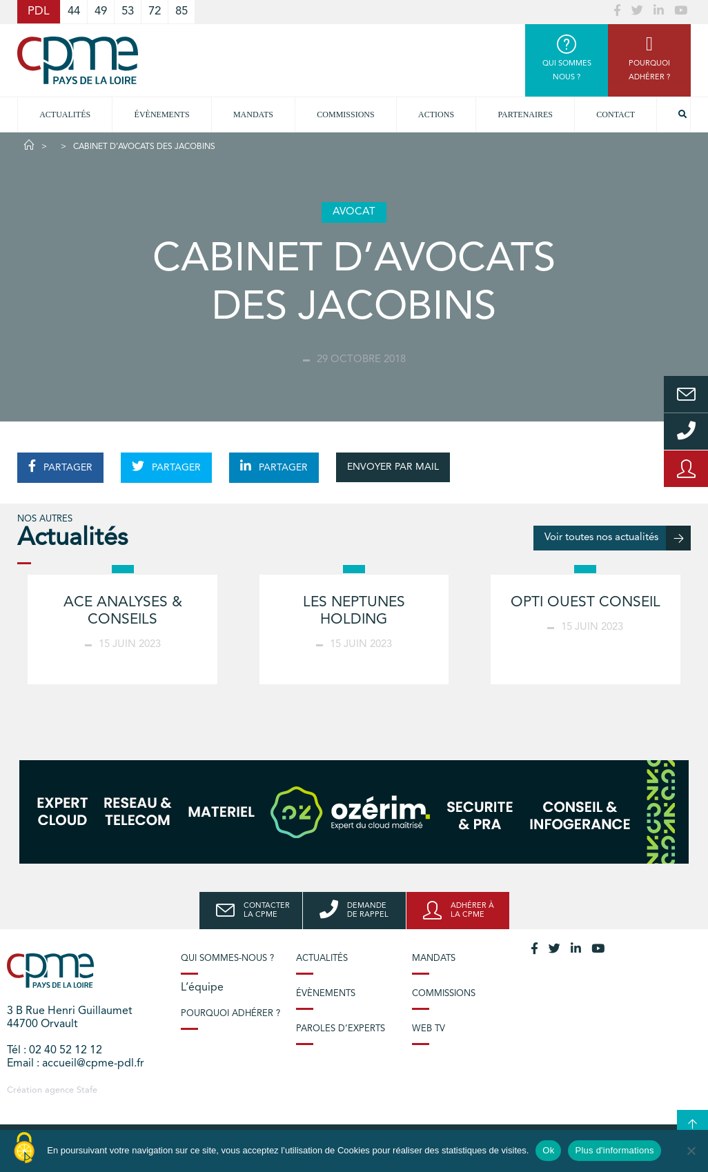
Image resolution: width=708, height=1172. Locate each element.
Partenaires (525, 114)
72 (154, 11)
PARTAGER (60, 466)
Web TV (428, 1028)
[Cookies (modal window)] (24, 1148)
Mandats (253, 114)
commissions (345, 114)
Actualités (64, 114)
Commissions (443, 993)
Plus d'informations (614, 1150)
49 (101, 11)
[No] (691, 1151)
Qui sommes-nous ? (227, 958)
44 (74, 11)
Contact (615, 114)
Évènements (162, 114)
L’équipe (202, 987)
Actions (436, 114)
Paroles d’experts (340, 1028)
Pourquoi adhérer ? (230, 1013)
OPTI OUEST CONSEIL (585, 602)
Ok (548, 1150)
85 (181, 11)
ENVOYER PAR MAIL (393, 467)
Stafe (87, 1090)
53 (127, 11)
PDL (39, 11)
